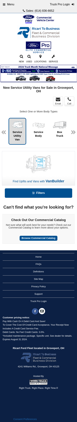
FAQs (39, 264)
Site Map (38, 279)
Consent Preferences (25, 419)
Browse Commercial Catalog (38, 238)
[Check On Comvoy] (42, 311)
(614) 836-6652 (44, 10)
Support (38, 294)
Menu (8, 4)
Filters (38, 192)
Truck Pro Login (38, 301)
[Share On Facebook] (35, 311)
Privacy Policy (38, 286)
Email (58, 101)
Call (69, 101)
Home (38, 256)
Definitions (38, 271)
